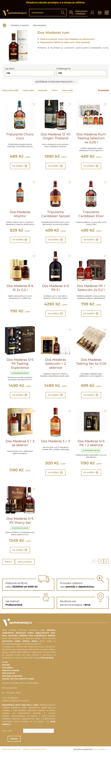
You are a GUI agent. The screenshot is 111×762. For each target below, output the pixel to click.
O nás (5, 671)
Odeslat (30, 747)
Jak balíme (7, 676)
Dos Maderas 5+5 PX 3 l (55, 291)
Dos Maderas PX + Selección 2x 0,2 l (91, 291)
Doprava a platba (10, 679)
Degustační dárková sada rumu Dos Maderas (65, 42)
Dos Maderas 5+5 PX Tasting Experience (20, 368)
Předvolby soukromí (11, 758)
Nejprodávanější (10, 90)
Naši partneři (8, 682)
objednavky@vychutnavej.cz (15, 709)
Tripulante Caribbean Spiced (55, 215)
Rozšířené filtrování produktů (55, 81)
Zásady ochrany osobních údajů (18, 687)
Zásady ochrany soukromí (35, 758)
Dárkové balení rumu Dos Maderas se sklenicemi (67, 39)
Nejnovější (67, 90)
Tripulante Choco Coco (20, 136)
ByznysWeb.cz (100, 758)
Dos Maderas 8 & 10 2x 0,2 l (20, 291)
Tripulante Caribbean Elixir (91, 215)
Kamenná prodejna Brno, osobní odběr (20, 691)
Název (55, 90)
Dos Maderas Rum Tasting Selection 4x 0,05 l (91, 138)
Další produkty (25, 570)
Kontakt (6, 673)
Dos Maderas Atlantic (20, 215)
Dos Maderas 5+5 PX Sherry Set (20, 528)
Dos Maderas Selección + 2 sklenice (55, 368)
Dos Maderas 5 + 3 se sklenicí (20, 449)
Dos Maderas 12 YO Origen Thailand (56, 136)
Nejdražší (42, 90)
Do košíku (20, 166)
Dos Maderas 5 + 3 (55, 447)
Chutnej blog (46, 666)
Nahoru (8, 570)
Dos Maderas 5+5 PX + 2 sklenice (91, 449)
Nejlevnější (28, 90)
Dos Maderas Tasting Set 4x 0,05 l (91, 368)
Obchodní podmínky (12, 684)
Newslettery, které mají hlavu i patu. (20, 713)
